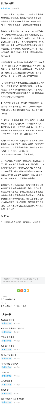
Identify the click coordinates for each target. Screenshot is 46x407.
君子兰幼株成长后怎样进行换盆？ (14, 306)
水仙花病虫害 (6, 381)
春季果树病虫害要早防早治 (12, 328)
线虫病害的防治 (7, 320)
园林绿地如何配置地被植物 (12, 399)
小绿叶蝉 (5, 372)
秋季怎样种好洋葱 (8, 299)
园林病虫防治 (5, 8)
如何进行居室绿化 (8, 355)
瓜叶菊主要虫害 (7, 346)
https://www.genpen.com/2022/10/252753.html (18, 281)
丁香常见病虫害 (7, 337)
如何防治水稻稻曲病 (9, 364)
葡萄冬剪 (5, 390)
